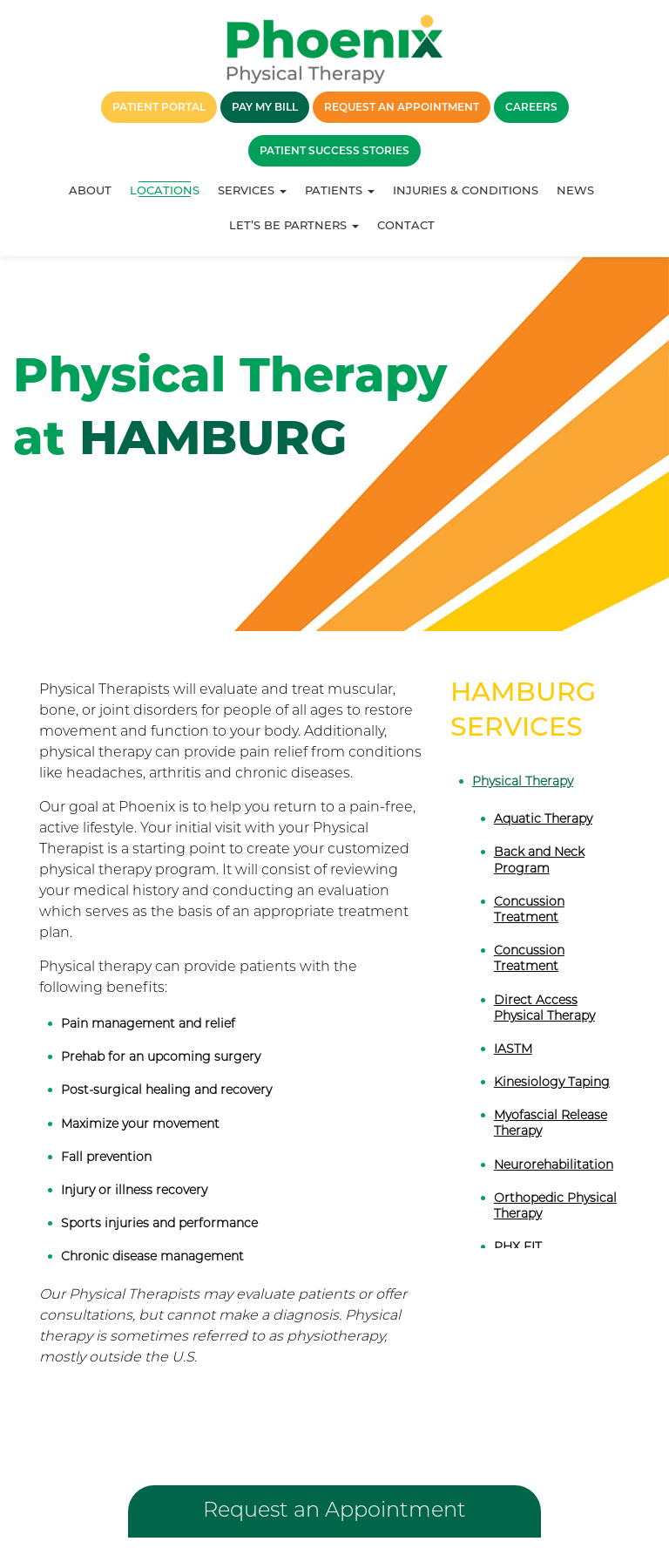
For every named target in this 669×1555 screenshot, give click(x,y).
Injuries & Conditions (465, 190)
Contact (406, 225)
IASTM (513, 1048)
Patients (340, 190)
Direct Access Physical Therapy (544, 1007)
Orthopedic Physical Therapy (555, 1205)
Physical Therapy (522, 781)
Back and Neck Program (539, 859)
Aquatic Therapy (543, 818)
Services (252, 190)
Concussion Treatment (529, 909)
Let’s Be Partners (294, 225)
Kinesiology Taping (552, 1082)
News (575, 190)
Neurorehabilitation (553, 1164)
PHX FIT (518, 1246)
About (90, 190)
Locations (164, 190)
